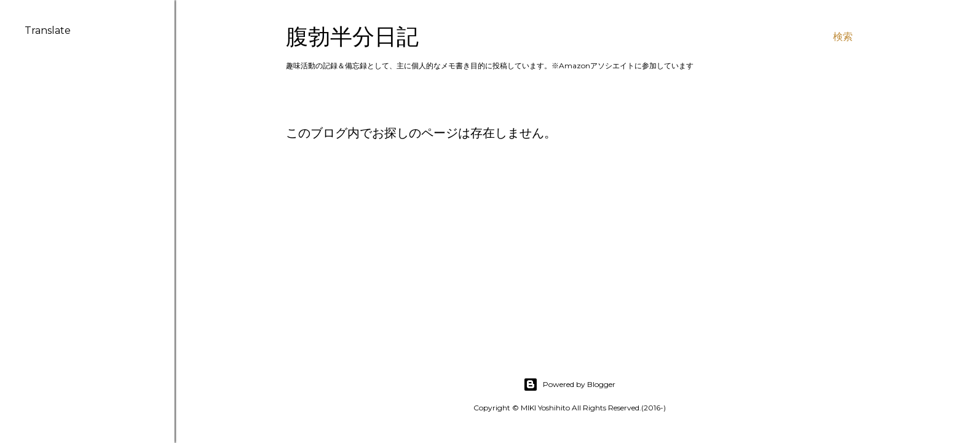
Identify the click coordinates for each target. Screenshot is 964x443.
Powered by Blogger (569, 384)
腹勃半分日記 (352, 36)
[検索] (843, 37)
